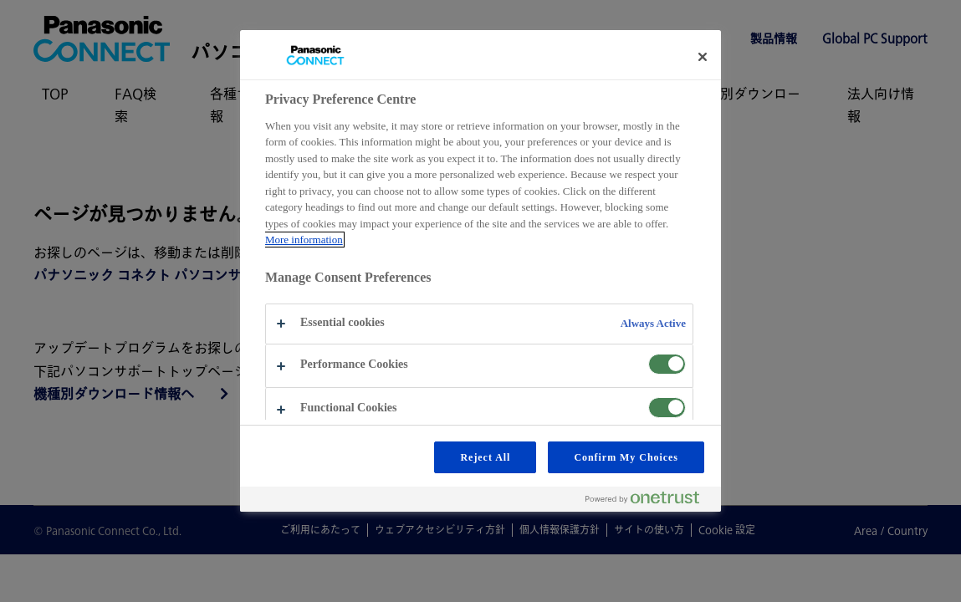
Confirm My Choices (626, 457)
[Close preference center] (702, 56)
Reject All (485, 457)
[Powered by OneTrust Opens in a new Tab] (649, 501)
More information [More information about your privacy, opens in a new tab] (304, 239)
